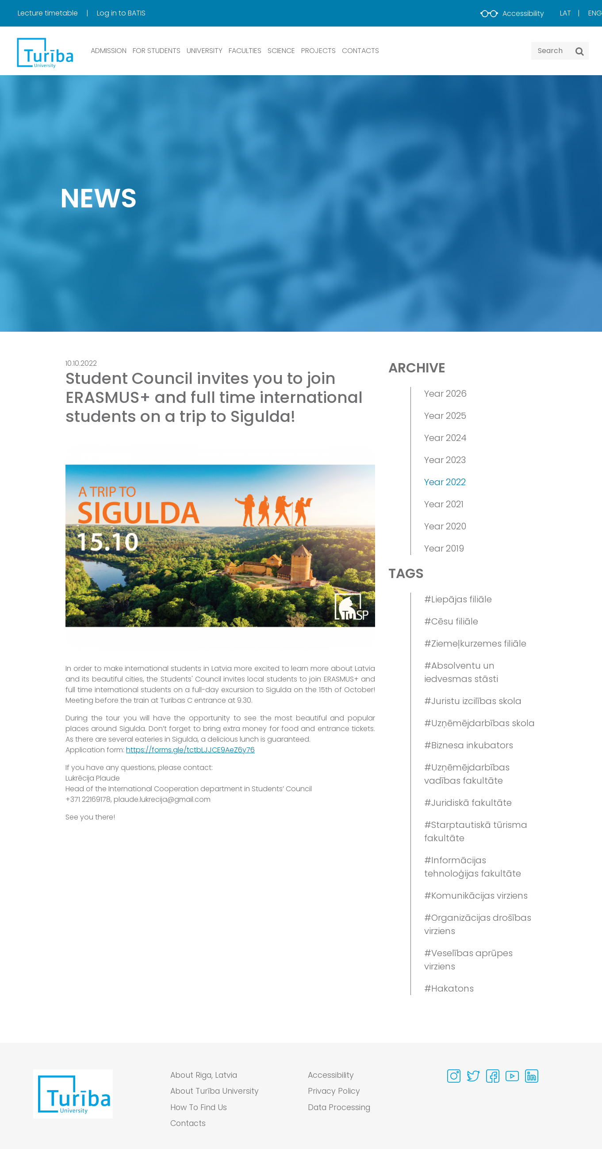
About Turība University (215, 1091)
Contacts (188, 1124)
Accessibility (512, 13)
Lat (565, 13)
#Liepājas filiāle (458, 599)
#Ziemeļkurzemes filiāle (475, 643)
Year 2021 (444, 504)
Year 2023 (445, 460)
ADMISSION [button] (109, 51)
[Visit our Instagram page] (453, 1076)
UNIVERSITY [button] (204, 51)
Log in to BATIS (121, 13)
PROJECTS (318, 51)
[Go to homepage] (73, 1102)
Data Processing (340, 1108)
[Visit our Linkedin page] (531, 1076)
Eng (595, 13)
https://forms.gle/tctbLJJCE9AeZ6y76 (190, 750)
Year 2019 (444, 548)
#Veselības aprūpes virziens (468, 960)
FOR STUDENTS (156, 51)
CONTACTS (360, 51)
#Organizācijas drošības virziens (477, 924)
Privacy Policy (334, 1091)
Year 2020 (445, 526)
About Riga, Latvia (206, 1075)
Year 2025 (445, 416)
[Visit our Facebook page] (492, 1076)
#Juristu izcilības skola (472, 701)
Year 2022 (445, 482)
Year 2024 (445, 438)
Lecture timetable (49, 13)
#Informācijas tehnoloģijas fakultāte (472, 867)
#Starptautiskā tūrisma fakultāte (475, 831)
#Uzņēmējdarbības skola (479, 723)
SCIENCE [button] (281, 51)
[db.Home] (44, 52)
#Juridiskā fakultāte (468, 803)
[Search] (580, 51)
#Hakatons (449, 988)
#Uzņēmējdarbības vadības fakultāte (467, 774)
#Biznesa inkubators (468, 745)
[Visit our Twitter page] (473, 1076)
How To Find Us (199, 1108)
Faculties (245, 51)
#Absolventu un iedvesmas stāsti (461, 672)
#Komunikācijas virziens (476, 895)
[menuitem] (56, 13)
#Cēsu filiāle (451, 621)
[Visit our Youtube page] (512, 1076)
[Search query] (560, 51)
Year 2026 (445, 393)
